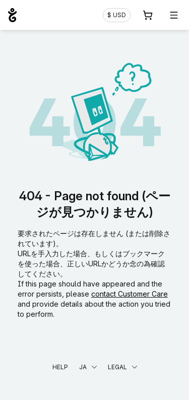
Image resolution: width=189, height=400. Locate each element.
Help (60, 367)
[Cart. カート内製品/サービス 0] (148, 15)
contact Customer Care (129, 294)
